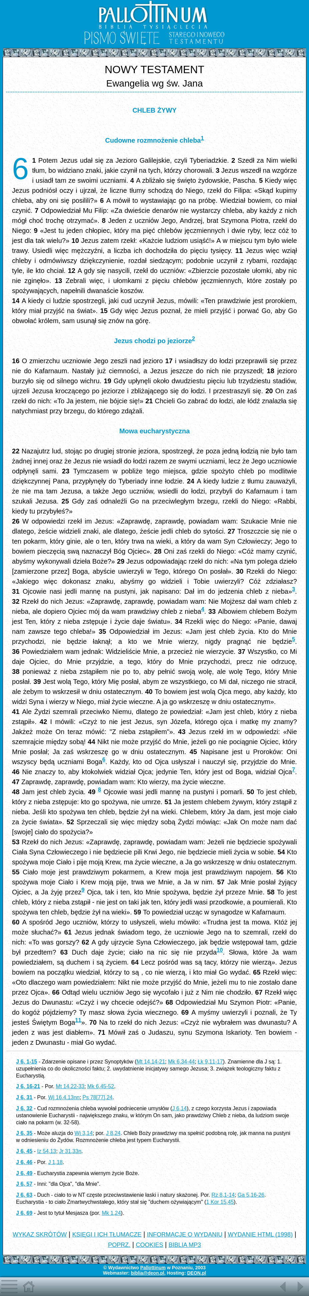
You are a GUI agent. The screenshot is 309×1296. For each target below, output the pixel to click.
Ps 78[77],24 (97, 1097)
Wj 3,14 (83, 1133)
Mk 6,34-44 (181, 1061)
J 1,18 (55, 1162)
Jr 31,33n (70, 1151)
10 (220, 950)
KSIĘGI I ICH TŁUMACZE (106, 1234)
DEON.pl (196, 1273)
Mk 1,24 (111, 1213)
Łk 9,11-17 (210, 1061)
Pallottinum (153, 1267)
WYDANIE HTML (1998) (260, 1234)
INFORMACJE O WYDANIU (184, 1234)
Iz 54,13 (46, 1151)
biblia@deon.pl (147, 1273)
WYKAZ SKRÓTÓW (40, 1234)
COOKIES (149, 1245)
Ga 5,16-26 (251, 1195)
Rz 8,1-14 (223, 1195)
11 (78, 1020)
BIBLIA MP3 (185, 1245)
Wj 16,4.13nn (63, 1097)
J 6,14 (179, 1108)
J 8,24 (113, 1133)
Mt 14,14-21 (150, 1061)
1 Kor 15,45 (220, 1202)
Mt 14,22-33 (70, 1086)
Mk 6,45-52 (100, 1086)
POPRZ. (119, 1245)
